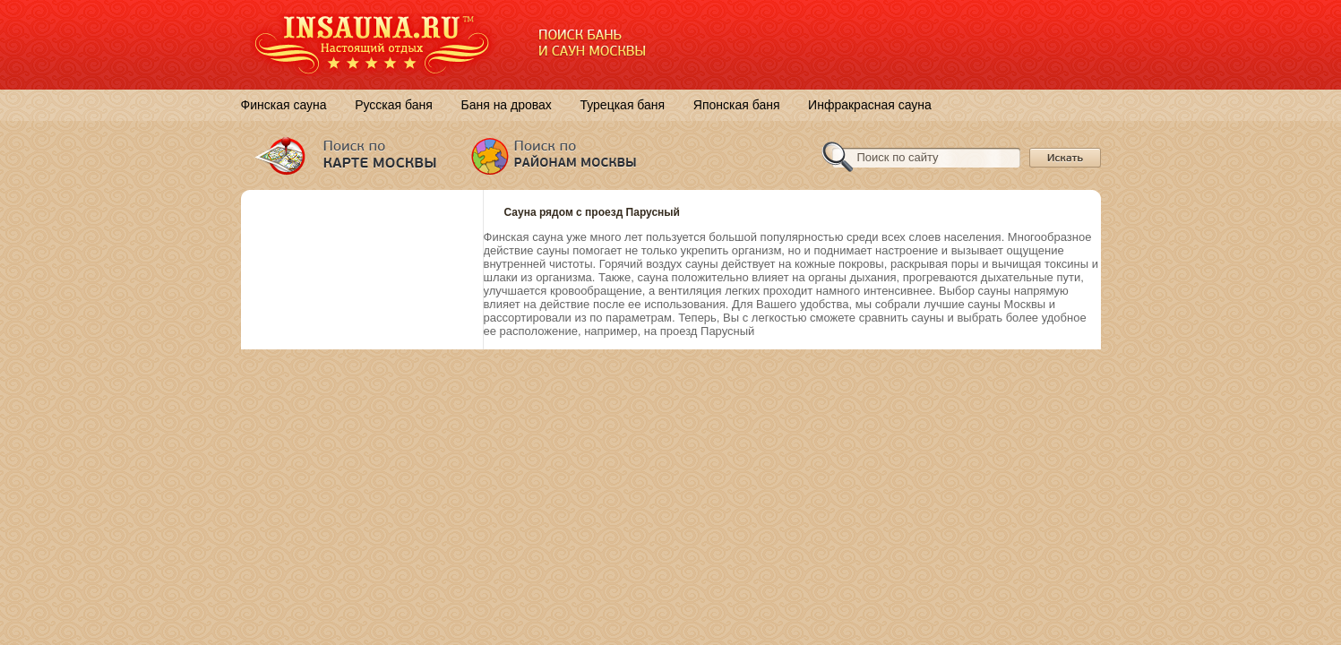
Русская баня (394, 105)
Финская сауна (284, 105)
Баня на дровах (505, 105)
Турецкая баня (622, 105)
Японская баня (736, 105)
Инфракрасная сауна (870, 105)
